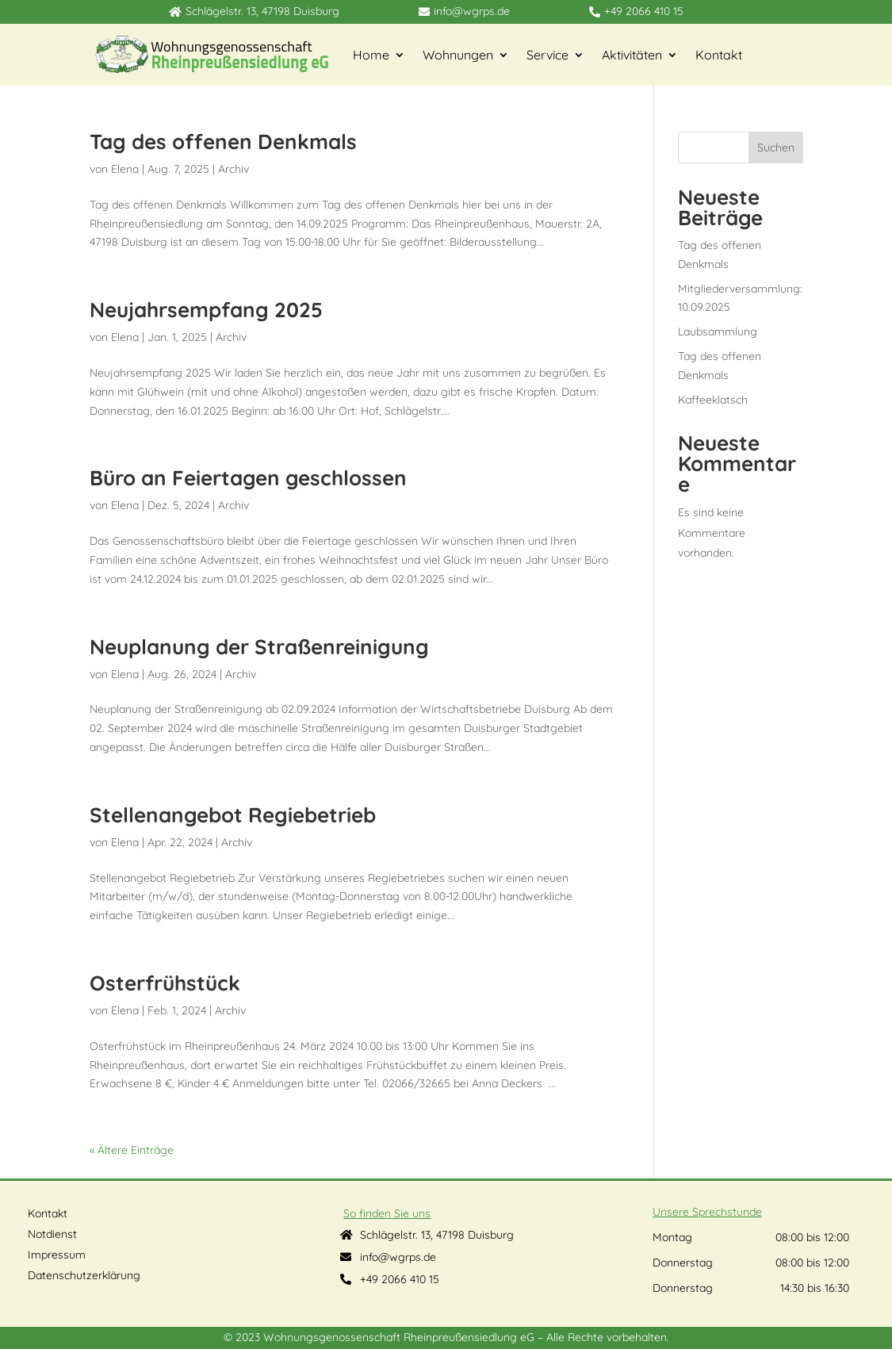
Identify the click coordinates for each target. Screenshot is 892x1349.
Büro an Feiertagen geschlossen (248, 478)
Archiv (233, 169)
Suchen (775, 147)
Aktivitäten (632, 55)
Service (547, 55)
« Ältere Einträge (132, 1150)
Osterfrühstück (165, 983)
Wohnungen (458, 55)
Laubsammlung (717, 331)
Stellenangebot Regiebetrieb (233, 815)
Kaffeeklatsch (713, 400)
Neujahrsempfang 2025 (206, 310)
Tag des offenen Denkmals (223, 141)
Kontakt (718, 55)
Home (371, 55)
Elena (125, 169)
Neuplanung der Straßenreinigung (259, 647)
